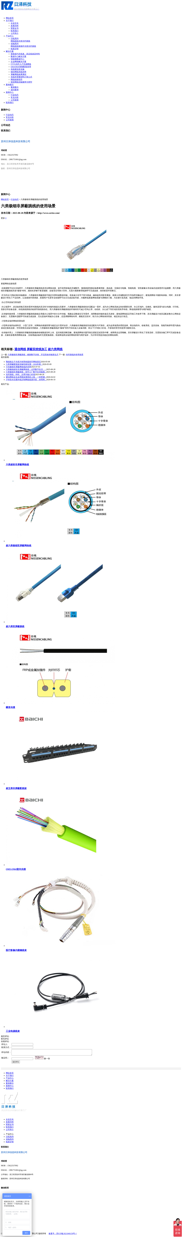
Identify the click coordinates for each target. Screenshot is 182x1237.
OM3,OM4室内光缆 (16, 869)
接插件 (21, 46)
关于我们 (10, 21)
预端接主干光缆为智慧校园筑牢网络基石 (23, 362)
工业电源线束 (13, 1031)
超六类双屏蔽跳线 (15, 626)
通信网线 (20, 349)
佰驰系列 (14, 44)
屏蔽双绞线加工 (37, 349)
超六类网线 (55, 349)
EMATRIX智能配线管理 (21, 67)
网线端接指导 (16, 79)
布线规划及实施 (17, 69)
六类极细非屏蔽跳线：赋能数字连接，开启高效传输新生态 (33, 355)
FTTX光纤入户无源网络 (21, 64)
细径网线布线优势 (18, 72)
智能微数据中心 (17, 59)
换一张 (47, 1060)
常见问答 (14, 97)
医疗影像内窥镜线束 (16, 950)
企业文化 (14, 23)
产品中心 (10, 36)
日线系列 (14, 38)
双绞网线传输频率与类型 (21, 82)
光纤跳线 (26, 41)
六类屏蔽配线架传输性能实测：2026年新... (24, 364)
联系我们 (14, 31)
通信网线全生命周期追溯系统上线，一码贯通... (26, 377)
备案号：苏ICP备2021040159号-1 (63, 1235)
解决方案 (10, 51)
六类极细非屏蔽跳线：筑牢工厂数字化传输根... (26, 372)
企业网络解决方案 (18, 62)
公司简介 (14, 33)
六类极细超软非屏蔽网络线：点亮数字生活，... (26, 369)
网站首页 (10, 18)
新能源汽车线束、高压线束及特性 (25, 54)
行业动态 (14, 95)
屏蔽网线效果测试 (18, 74)
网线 (13, 41)
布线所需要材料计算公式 (21, 77)
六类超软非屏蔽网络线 (17, 464)
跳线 (16, 41)
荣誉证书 (14, 28)
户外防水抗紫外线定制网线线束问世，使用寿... (26, 380)
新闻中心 (10, 92)
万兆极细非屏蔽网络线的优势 (18, 367)
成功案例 (14, 90)
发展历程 (14, 26)
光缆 (20, 41)
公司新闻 (14, 100)
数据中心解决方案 (18, 56)
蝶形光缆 (10, 707)
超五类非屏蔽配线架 (16, 788)
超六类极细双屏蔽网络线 (18, 545)
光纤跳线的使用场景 (74, 355)
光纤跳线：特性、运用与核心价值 (20, 374)
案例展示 (10, 85)
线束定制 (14, 49)
